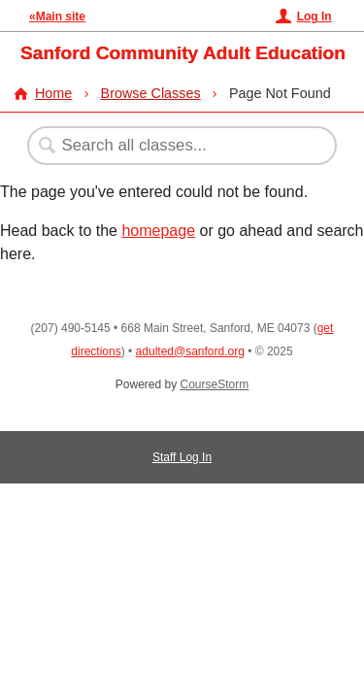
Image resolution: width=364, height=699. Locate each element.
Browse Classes (151, 93)
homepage (158, 230)
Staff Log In (182, 457)
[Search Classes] (171, 145)
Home (53, 93)
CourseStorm (215, 384)
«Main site (57, 16)
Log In (314, 16)
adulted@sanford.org (190, 351)
